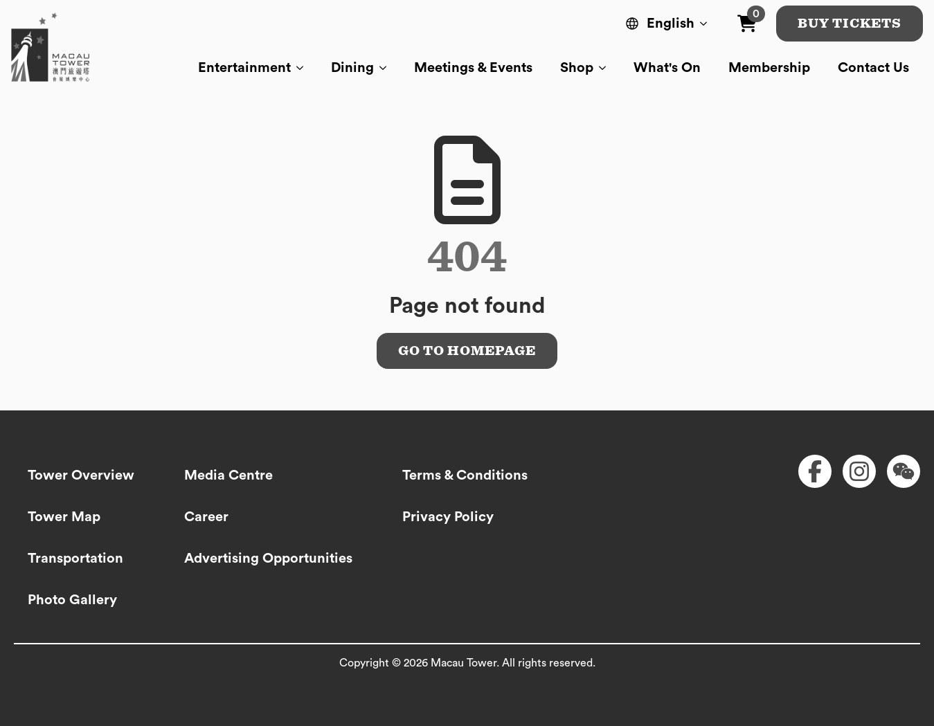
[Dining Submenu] (387, 68)
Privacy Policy (448, 517)
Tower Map (64, 517)
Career (206, 517)
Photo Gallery (72, 600)
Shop (576, 68)
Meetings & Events (473, 68)
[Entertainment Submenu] (304, 68)
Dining (352, 68)
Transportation (75, 558)
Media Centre (228, 475)
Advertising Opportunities (268, 558)
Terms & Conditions (465, 475)
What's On (667, 68)
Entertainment (244, 68)
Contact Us (873, 68)
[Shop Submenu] (606, 68)
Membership (769, 68)
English (670, 23)
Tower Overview (81, 475)
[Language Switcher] (706, 24)
